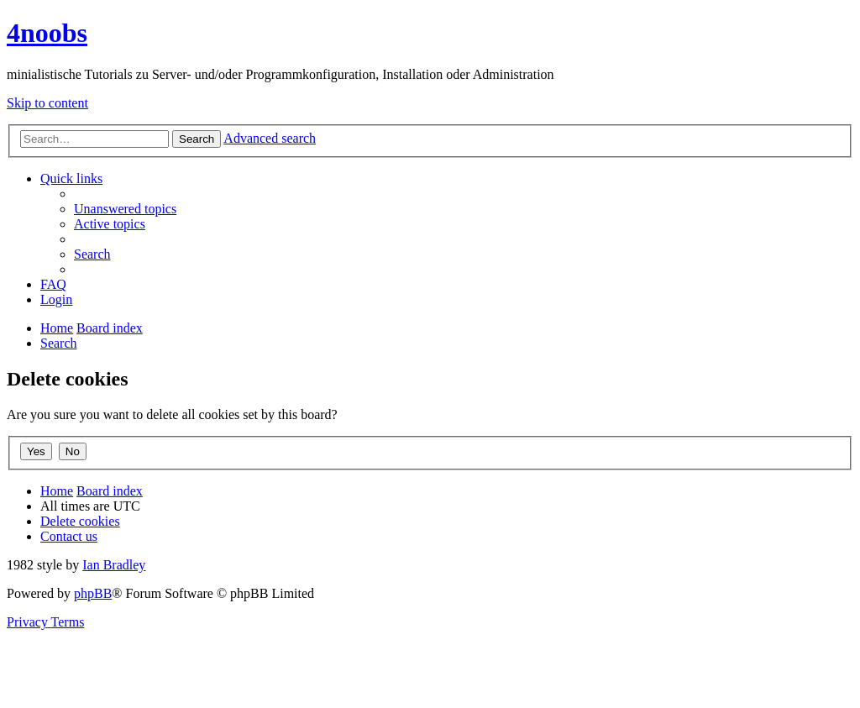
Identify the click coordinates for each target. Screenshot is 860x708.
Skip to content (47, 103)
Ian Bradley (113, 565)
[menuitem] (125, 209)
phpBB (93, 593)
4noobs (47, 33)
